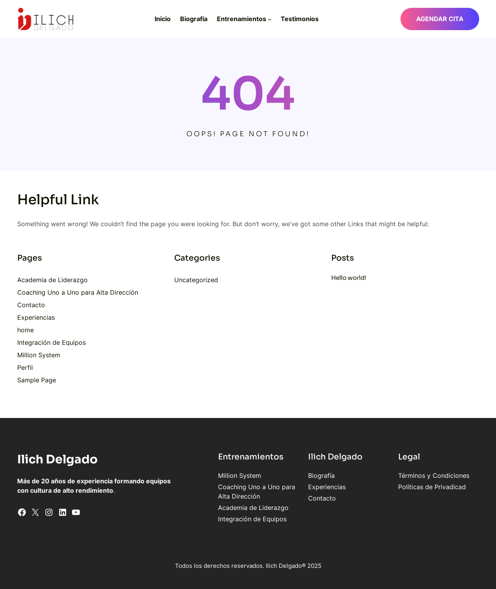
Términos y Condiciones (433, 475)
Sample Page (36, 380)
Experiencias (36, 317)
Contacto (31, 305)
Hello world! (348, 277)
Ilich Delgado (57, 459)
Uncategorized (196, 280)
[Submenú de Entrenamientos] (270, 19)
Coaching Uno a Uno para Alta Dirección (77, 292)
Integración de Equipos (51, 342)
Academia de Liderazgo (52, 280)
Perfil (25, 367)
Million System (38, 355)
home (25, 330)
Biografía (321, 475)
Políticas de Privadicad (432, 487)
